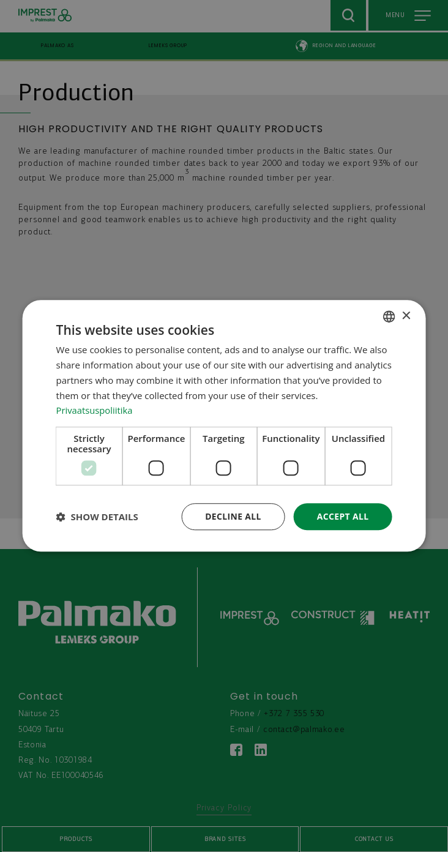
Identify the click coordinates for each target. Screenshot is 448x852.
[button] (97, 517)
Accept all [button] (342, 516)
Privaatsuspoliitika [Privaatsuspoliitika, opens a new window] (95, 410)
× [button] (405, 316)
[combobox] (389, 316)
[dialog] (224, 426)
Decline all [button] (232, 516)
